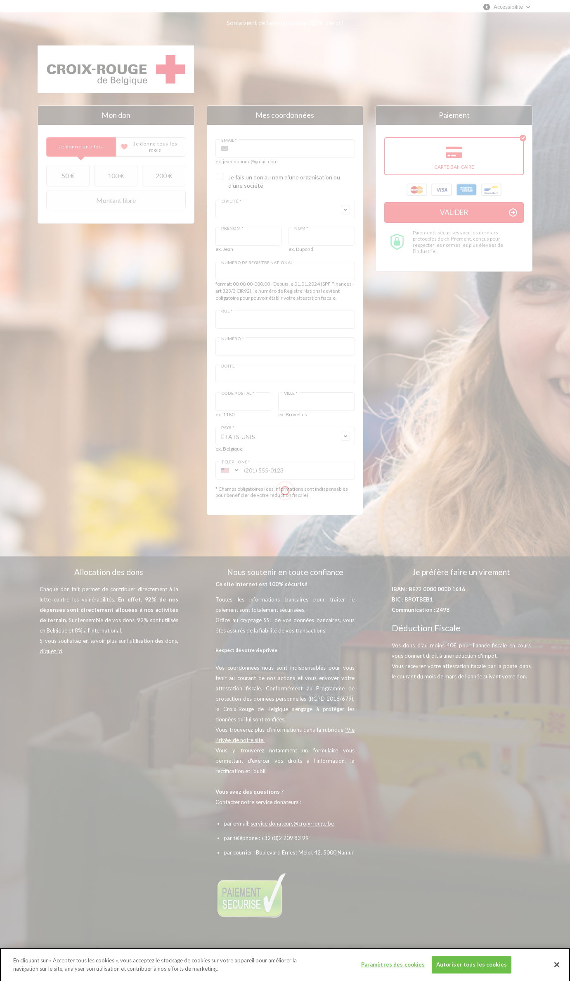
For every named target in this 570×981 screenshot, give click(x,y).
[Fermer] (557, 970)
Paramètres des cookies (393, 970)
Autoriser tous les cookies (471, 970)
